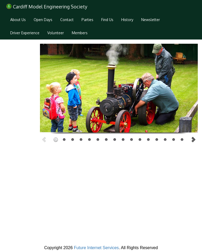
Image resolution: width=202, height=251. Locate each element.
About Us (18, 19)
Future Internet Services (96, 247)
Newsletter (150, 19)
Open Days (43, 19)
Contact (67, 19)
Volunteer (55, 33)
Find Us (107, 19)
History (127, 19)
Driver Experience (24, 33)
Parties (87, 19)
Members (80, 33)
